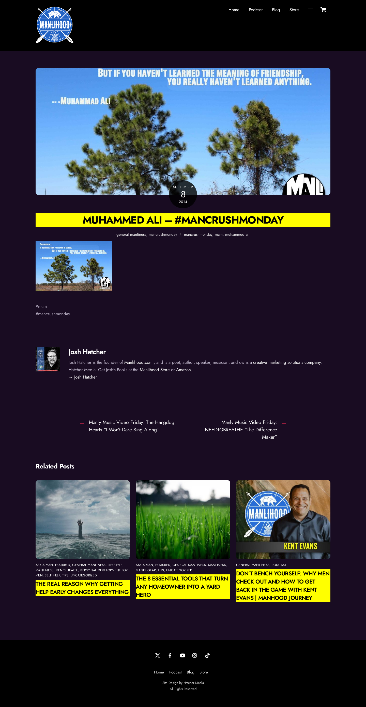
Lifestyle (115, 564)
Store (294, 10)
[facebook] (170, 655)
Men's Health (67, 570)
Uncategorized (84, 575)
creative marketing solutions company (287, 362)
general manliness (131, 234)
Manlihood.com (138, 362)
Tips (65, 575)
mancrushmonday (163, 234)
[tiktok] (207, 655)
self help (52, 575)
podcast (279, 564)
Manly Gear (146, 570)
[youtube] (182, 655)
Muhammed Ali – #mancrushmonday (183, 219)
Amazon (183, 370)
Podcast (256, 10)
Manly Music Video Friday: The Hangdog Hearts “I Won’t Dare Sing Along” (131, 426)
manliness (44, 570)
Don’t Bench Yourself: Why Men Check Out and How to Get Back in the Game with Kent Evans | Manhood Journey (282, 585)
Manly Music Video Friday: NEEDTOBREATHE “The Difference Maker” (241, 430)
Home (233, 10)
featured (62, 564)
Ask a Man (44, 564)
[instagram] (195, 655)
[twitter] (157, 655)
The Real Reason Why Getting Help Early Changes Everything (82, 588)
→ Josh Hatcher (83, 377)
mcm (219, 234)
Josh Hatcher (87, 352)
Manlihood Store (155, 370)
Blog (276, 10)
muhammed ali (237, 234)
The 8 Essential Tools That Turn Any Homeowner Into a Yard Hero (182, 586)
